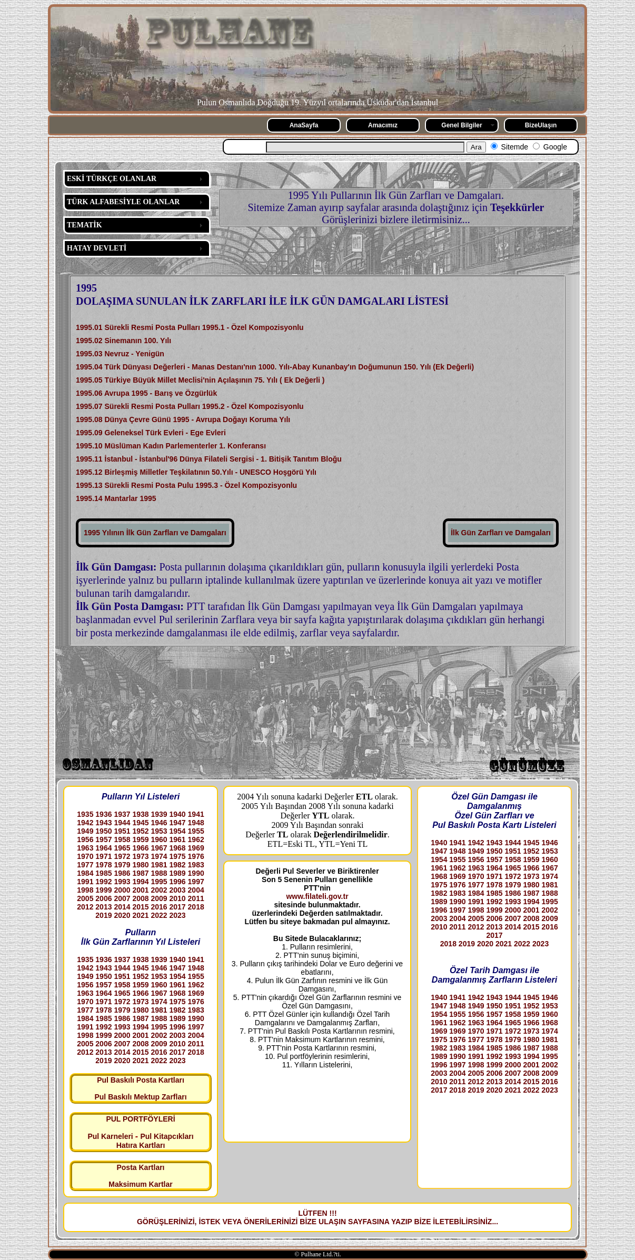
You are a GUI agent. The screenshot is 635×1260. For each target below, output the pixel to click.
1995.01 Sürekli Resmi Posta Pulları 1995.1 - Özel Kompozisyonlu (190, 327)
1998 (85, 890)
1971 (103, 856)
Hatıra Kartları (140, 1145)
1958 (122, 839)
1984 (85, 873)
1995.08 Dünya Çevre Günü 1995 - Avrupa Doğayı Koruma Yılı (183, 419)
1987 (140, 873)
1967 (159, 848)
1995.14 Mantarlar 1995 (116, 498)
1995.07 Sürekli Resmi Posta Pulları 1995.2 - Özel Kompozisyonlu (190, 406)
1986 (122, 873)
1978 (103, 865)
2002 (159, 890)
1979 (122, 865)
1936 (103, 814)
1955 (196, 831)
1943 (103, 822)
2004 (196, 890)
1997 (196, 881)
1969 (196, 848)
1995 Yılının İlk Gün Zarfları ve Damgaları (155, 532)
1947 (178, 822)
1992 (103, 881)
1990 (196, 873)
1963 (85, 848)
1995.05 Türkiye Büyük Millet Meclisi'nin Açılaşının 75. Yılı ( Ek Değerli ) (200, 380)
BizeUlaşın (541, 125)
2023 (178, 915)
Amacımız (383, 125)
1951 (122, 831)
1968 (178, 848)
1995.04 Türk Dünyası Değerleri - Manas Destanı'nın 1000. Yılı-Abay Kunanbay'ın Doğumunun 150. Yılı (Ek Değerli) (275, 367)
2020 (122, 915)
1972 (122, 856)
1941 (196, 814)
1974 (159, 856)
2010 (178, 898)
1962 (196, 839)
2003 (178, 890)
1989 (178, 873)
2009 (159, 898)
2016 (159, 907)
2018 (196, 907)
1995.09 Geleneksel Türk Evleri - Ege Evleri (151, 432)
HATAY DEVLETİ (96, 248)
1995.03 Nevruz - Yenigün (120, 353)
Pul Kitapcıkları (166, 1136)
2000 (122, 890)
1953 (159, 831)
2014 (122, 907)
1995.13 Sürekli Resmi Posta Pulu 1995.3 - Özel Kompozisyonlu (186, 485)
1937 (122, 814)
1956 (85, 839)
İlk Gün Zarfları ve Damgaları (501, 532)
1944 (122, 822)
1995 (159, 881)
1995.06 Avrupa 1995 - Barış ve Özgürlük (146, 393)
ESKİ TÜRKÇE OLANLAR (111, 179)
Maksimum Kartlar (140, 1184)
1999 (103, 890)
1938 (140, 814)
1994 (140, 881)
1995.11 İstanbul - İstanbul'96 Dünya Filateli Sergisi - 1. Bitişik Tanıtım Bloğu (209, 459)
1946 (159, 822)
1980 (140, 865)
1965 (122, 848)
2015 (140, 907)
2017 (178, 907)
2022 (159, 915)
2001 (140, 890)
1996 (178, 881)
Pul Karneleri (110, 1136)
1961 (178, 839)
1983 (196, 865)
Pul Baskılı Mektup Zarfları (140, 1097)
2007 (122, 898)
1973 (140, 856)
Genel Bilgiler (461, 125)
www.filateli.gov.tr (317, 896)
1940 (178, 814)
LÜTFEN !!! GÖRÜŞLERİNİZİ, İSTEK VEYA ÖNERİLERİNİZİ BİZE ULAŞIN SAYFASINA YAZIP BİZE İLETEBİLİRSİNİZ (314, 1217)
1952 (140, 831)
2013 (103, 907)
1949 (85, 831)
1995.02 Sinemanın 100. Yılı (123, 340)
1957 (103, 839)
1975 (178, 856)
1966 (140, 848)
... (495, 1221)
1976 (196, 856)
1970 (85, 856)
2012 (85, 907)
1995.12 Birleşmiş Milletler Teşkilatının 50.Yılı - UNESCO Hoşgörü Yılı (196, 472)
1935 (85, 814)
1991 (85, 881)
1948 (196, 822)
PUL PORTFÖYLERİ (140, 1119)
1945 (140, 822)
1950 (103, 831)
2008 (140, 898)
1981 (159, 865)
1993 (122, 881)
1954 (178, 831)
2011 (196, 898)
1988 (159, 873)
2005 (85, 898)
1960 (159, 839)
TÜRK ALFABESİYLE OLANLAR (123, 202)
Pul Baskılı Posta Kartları (140, 1080)
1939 (159, 814)
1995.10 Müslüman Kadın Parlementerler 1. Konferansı (171, 446)
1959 (140, 839)
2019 (103, 915)
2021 (140, 915)
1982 (178, 865)
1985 (103, 873)
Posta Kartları (140, 1167)
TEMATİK (84, 225)
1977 (85, 865)
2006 (103, 898)
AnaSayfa (304, 125)
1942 (85, 822)
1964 (103, 848)
